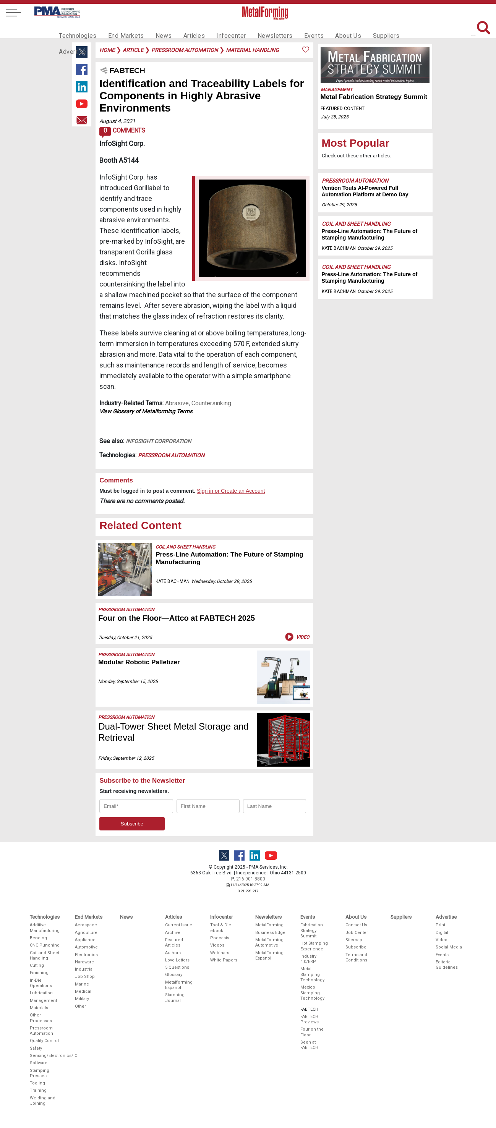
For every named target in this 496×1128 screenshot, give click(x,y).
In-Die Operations (41, 983)
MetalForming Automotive (269, 942)
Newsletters (260, 29)
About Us (328, 29)
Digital (442, 932)
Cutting (37, 965)
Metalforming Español (179, 985)
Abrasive (177, 403)
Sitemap (353, 939)
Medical (83, 991)
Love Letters (177, 960)
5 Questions (177, 967)
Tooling (37, 1083)
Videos (217, 945)
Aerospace (86, 924)
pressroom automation (184, 50)
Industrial (84, 969)
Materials (39, 1007)
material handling (252, 50)
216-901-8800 (250, 879)
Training (38, 1090)
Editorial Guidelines (447, 965)
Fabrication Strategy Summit (311, 930)
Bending (38, 937)
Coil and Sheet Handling (185, 547)
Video (296, 636)
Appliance (85, 939)
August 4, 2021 (117, 121)
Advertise (400, 29)
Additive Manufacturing (45, 927)
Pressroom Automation (171, 455)
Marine (82, 984)
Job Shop (85, 976)
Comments (122, 132)
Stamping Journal (175, 997)
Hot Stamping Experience (314, 946)
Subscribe (355, 947)
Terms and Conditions (356, 957)
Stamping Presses (39, 1073)
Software (38, 1062)
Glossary (173, 974)
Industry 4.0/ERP (308, 959)
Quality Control (44, 1040)
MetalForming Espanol (269, 955)
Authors (173, 952)
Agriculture (86, 932)
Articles (185, 29)
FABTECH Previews (309, 1019)
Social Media (449, 947)
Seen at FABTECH (309, 1045)
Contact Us (356, 924)
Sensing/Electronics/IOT (45, 1055)
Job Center (356, 932)
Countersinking (211, 403)
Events (296, 29)
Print (440, 924)
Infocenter (219, 29)
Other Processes (41, 1018)
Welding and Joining (42, 1101)
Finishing (39, 972)
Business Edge (270, 932)
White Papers (223, 960)
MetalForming (269, 924)
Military (82, 998)
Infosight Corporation (158, 441)
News (156, 29)
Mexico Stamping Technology (312, 993)
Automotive (86, 947)
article (133, 50)
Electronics (86, 954)
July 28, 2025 (334, 117)
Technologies (76, 29)
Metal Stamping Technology (312, 974)
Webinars (219, 952)
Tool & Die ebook (220, 927)
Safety (36, 1048)
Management (336, 89)
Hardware (84, 962)
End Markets (121, 29)
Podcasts (219, 937)
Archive (172, 932)
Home (107, 50)
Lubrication (41, 992)
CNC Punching (45, 945)
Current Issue (178, 924)
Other (80, 1006)
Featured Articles (174, 942)
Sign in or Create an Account (231, 491)
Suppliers (364, 29)
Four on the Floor (312, 1032)
